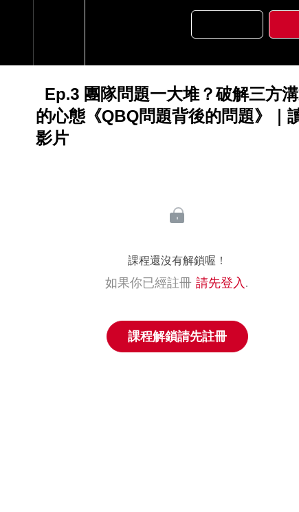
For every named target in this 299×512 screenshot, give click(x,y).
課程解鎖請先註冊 (177, 336)
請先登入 (220, 283)
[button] (16, 32)
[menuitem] (59, 32)
